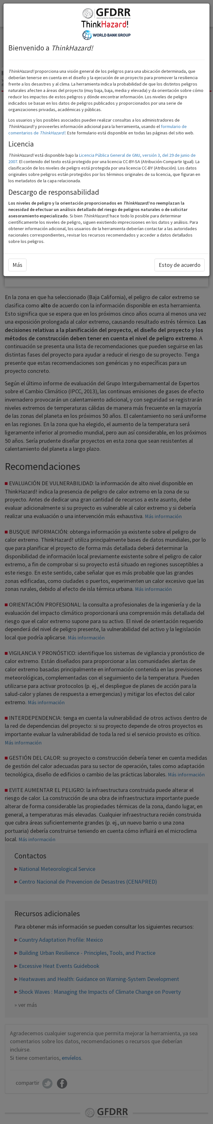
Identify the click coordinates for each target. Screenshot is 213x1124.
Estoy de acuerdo (180, 264)
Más (17, 264)
